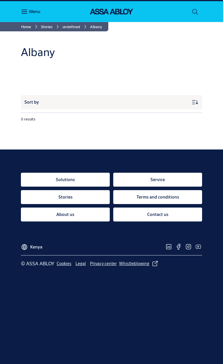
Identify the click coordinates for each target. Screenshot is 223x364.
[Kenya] (31, 245)
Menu (34, 11)
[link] (30, 27)
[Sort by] (111, 102)
